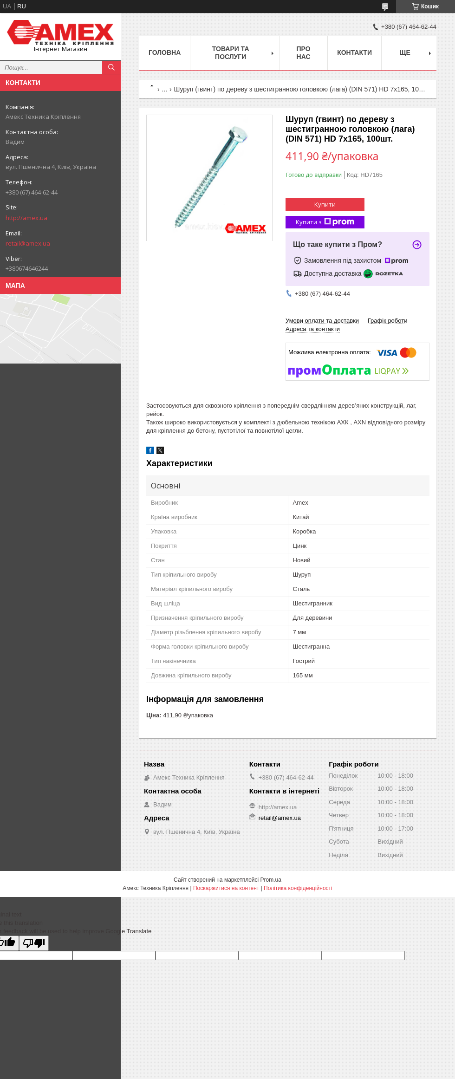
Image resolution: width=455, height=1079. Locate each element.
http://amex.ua (26, 218)
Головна (165, 52)
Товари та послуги (230, 52)
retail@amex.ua (28, 243)
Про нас (304, 52)
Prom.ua (270, 880)
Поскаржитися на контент (226, 888)
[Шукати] (111, 67)
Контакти (354, 52)
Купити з (325, 222)
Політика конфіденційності (298, 888)
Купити (325, 204)
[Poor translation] (34, 943)
